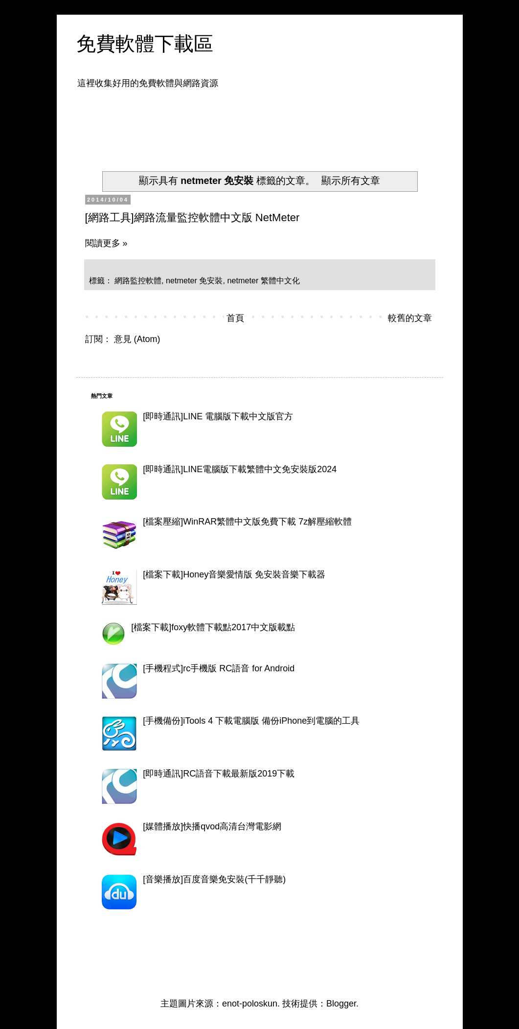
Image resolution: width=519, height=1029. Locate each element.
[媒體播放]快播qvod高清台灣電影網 (212, 826)
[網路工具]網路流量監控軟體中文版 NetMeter (192, 217)
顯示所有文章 (350, 180)
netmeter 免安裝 (194, 280)
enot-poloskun (249, 1003)
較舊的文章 (410, 318)
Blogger (341, 1003)
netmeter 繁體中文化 (263, 280)
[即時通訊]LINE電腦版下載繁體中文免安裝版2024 (240, 469)
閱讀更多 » (106, 243)
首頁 (235, 318)
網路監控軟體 (137, 280)
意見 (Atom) (137, 339)
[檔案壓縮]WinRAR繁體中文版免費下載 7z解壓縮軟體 (247, 521)
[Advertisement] (269, 124)
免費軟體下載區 (144, 43)
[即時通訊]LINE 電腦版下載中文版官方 (218, 416)
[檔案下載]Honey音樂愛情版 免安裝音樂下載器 (234, 574)
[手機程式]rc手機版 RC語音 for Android (218, 668)
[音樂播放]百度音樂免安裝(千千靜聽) (214, 879)
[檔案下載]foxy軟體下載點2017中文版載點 (213, 627)
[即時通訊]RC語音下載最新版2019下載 (218, 773)
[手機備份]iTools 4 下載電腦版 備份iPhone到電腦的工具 (251, 721)
